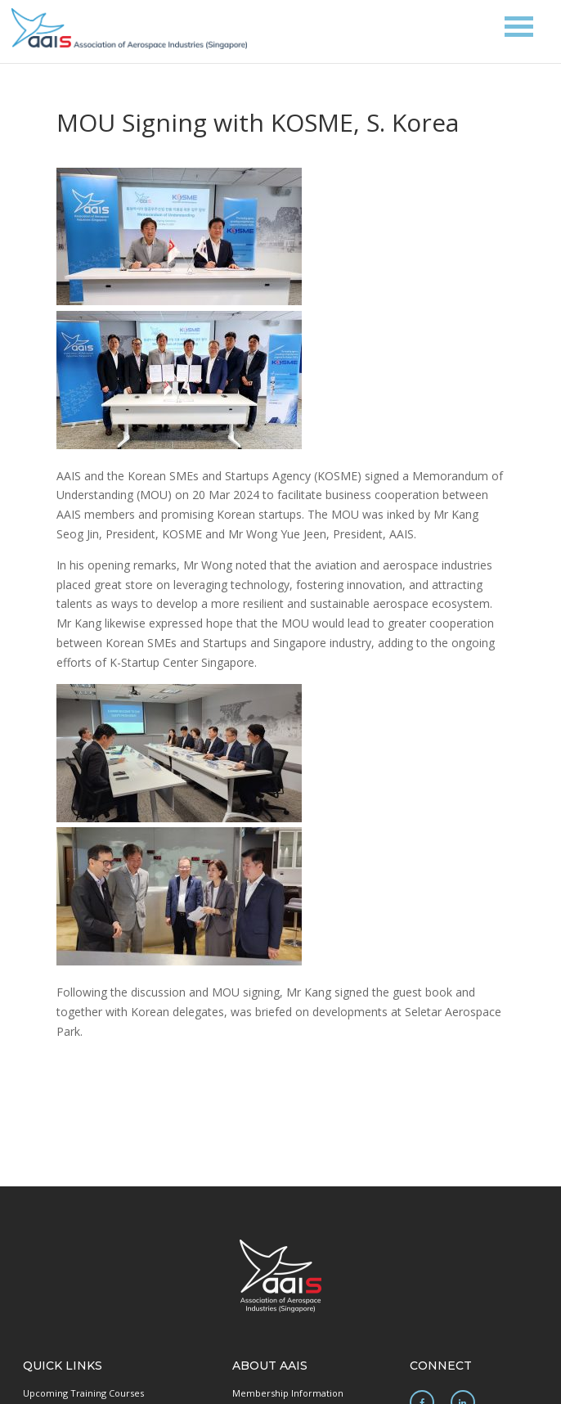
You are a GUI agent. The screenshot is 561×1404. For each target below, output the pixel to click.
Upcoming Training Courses (83, 1393)
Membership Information (287, 1393)
